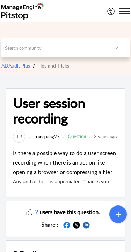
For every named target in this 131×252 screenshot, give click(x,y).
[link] (19, 136)
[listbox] (116, 47)
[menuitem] (111, 11)
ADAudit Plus (15, 65)
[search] (51, 47)
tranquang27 (46, 136)
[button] (29, 211)
